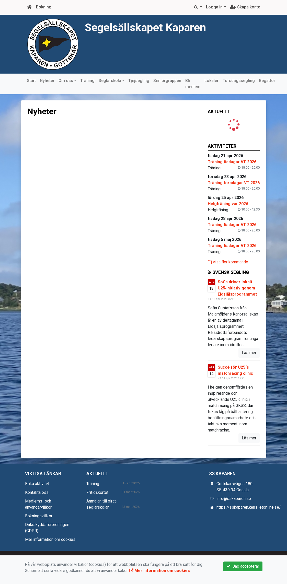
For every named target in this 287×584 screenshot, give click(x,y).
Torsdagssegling (239, 80)
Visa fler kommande (228, 262)
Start (31, 80)
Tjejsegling (138, 80)
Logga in (214, 7)
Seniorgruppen (167, 80)
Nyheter (47, 80)
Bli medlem (192, 83)
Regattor (267, 80)
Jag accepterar (242, 566)
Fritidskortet (97, 492)
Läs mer (249, 352)
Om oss (66, 80)
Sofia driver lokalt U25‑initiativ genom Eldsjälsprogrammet (237, 288)
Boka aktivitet (37, 483)
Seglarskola (110, 80)
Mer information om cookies (50, 539)
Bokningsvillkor (38, 515)
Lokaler (211, 80)
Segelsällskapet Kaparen (148, 27)
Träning (87, 80)
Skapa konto (245, 7)
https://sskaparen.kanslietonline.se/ (248, 507)
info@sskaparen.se (233, 498)
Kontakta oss (37, 492)
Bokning (43, 7)
